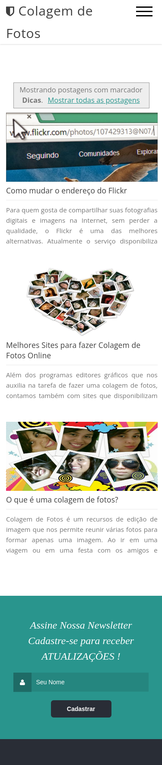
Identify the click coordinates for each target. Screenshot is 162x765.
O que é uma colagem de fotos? (62, 499)
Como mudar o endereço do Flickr (66, 190)
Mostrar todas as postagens (94, 100)
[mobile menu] (144, 11)
